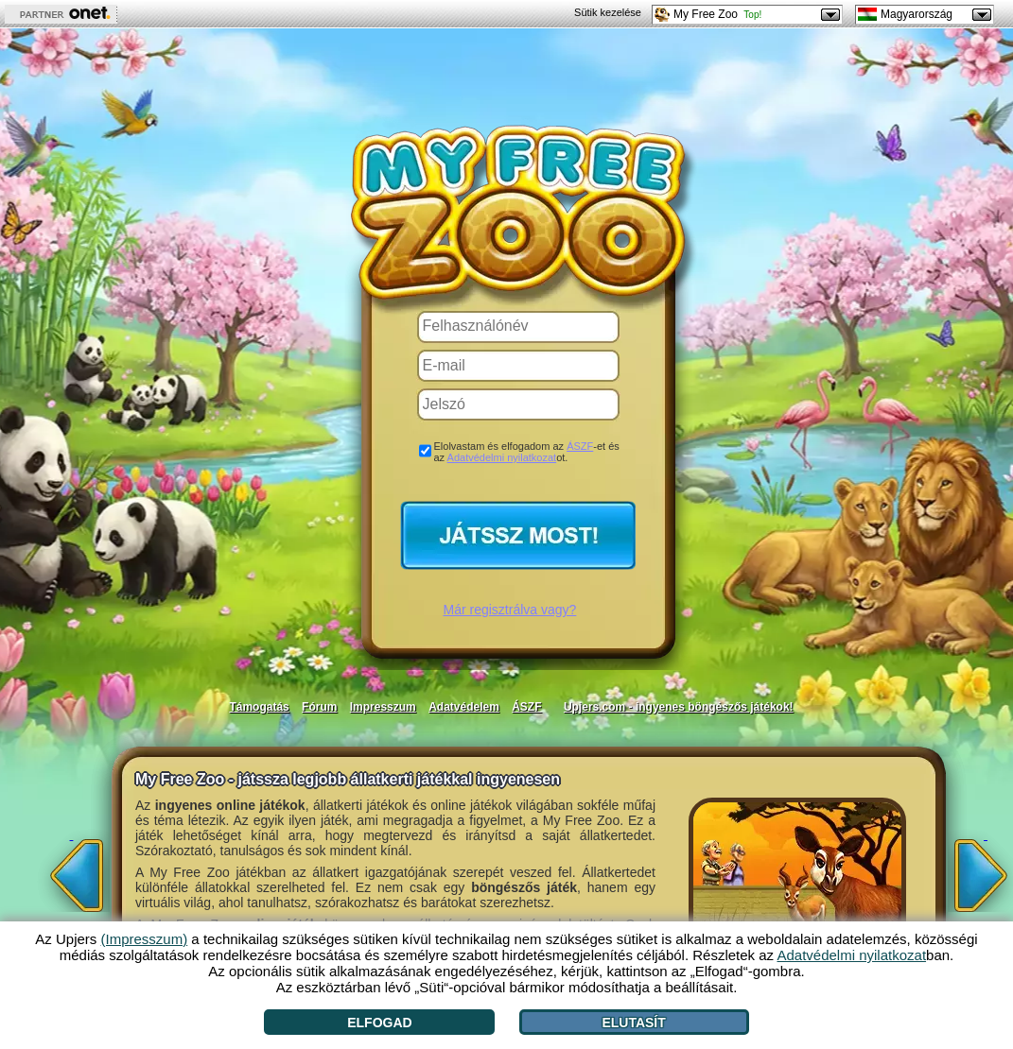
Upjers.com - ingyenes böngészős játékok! (679, 707)
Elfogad (379, 1022)
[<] (72, 869)
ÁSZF (580, 446)
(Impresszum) (144, 939)
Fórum (319, 707)
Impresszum (383, 707)
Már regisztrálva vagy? (510, 609)
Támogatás (258, 707)
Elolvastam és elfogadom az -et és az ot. (527, 451)
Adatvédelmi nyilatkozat (502, 457)
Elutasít (633, 1022)
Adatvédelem (463, 707)
